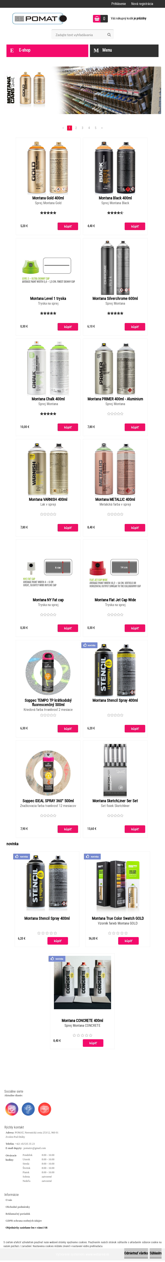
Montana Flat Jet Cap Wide (115, 601)
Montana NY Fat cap (48, 601)
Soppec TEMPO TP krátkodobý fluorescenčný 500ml (48, 703)
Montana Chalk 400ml (48, 399)
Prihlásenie (118, 4)
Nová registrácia (142, 4)
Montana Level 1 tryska (48, 299)
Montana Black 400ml (115, 198)
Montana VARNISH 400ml (48, 500)
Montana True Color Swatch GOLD (118, 920)
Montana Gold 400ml (48, 198)
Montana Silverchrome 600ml (115, 299)
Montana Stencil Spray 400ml (115, 701)
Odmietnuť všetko (136, 1253)
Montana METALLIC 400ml (115, 500)
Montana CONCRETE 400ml (82, 1022)
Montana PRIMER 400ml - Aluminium (115, 399)
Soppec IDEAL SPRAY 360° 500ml (48, 802)
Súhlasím (156, 1253)
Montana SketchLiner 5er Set (115, 802)
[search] (109, 35)
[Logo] (39, 18)
